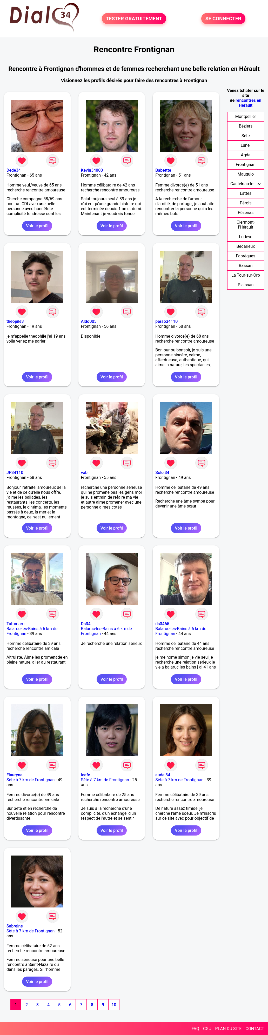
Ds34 (86, 623)
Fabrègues (246, 255)
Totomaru (15, 623)
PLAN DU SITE (228, 1028)
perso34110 (166, 321)
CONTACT (254, 1028)
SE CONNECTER (223, 19)
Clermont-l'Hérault (246, 225)
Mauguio (246, 174)
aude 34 (162, 774)
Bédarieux (246, 246)
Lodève (245, 236)
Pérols (245, 203)
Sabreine (14, 926)
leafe (85, 774)
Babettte (163, 170)
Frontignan (246, 164)
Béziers (245, 126)
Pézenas (246, 212)
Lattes (246, 193)
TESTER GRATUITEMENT (134, 19)
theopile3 (15, 321)
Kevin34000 (92, 170)
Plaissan (246, 284)
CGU (207, 1028)
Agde (245, 154)
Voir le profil (37, 225)
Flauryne (14, 774)
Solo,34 (162, 472)
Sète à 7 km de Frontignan (30, 779)
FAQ (195, 1028)
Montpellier (245, 116)
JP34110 (14, 472)
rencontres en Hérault (248, 103)
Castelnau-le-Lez (245, 183)
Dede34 (13, 170)
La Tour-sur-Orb (245, 275)
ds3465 (162, 623)
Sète (246, 135)
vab (84, 472)
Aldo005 (89, 321)
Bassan (246, 265)
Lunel (246, 145)
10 (113, 1004)
